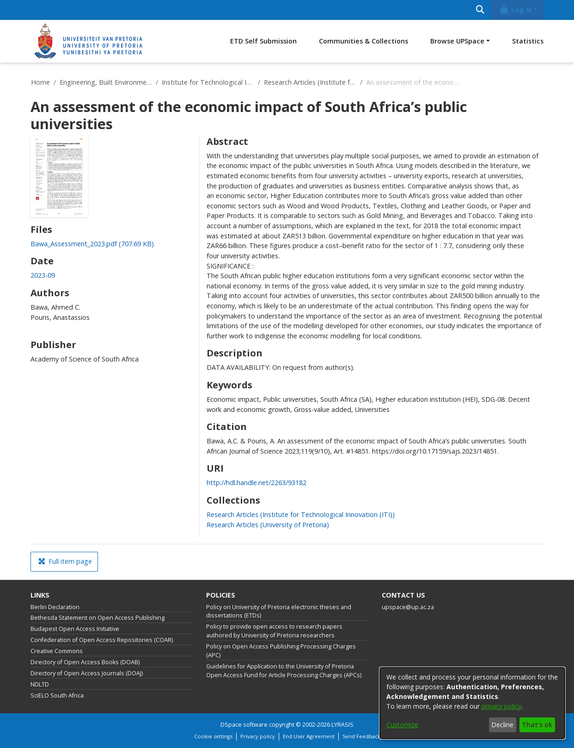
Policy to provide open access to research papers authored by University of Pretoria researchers (274, 631)
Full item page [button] (65, 561)
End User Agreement (309, 736)
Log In (515, 9)
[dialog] (472, 703)
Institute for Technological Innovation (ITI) (208, 82)
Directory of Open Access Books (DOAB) (85, 662)
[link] (92, 243)
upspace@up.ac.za (408, 607)
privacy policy (501, 706)
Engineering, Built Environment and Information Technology (106, 82)
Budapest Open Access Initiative (75, 629)
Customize (402, 724)
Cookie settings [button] (213, 736)
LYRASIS (342, 725)
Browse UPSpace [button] (457, 41)
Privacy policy (257, 736)
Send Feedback (361, 736)
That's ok (537, 724)
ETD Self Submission (263, 41)
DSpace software (244, 725)
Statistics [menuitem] (527, 41)
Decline (502, 724)
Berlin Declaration (55, 607)
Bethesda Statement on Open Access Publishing (98, 618)
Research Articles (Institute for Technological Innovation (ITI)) (310, 82)
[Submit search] (480, 10)
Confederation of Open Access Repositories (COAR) (102, 640)
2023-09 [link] (43, 275)
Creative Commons (57, 651)
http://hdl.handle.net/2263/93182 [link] (256, 482)
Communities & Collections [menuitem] (363, 41)
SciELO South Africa (57, 695)
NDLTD (40, 684)
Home (40, 82)
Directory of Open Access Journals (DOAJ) (87, 673)
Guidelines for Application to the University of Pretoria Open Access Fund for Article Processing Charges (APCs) (283, 670)
